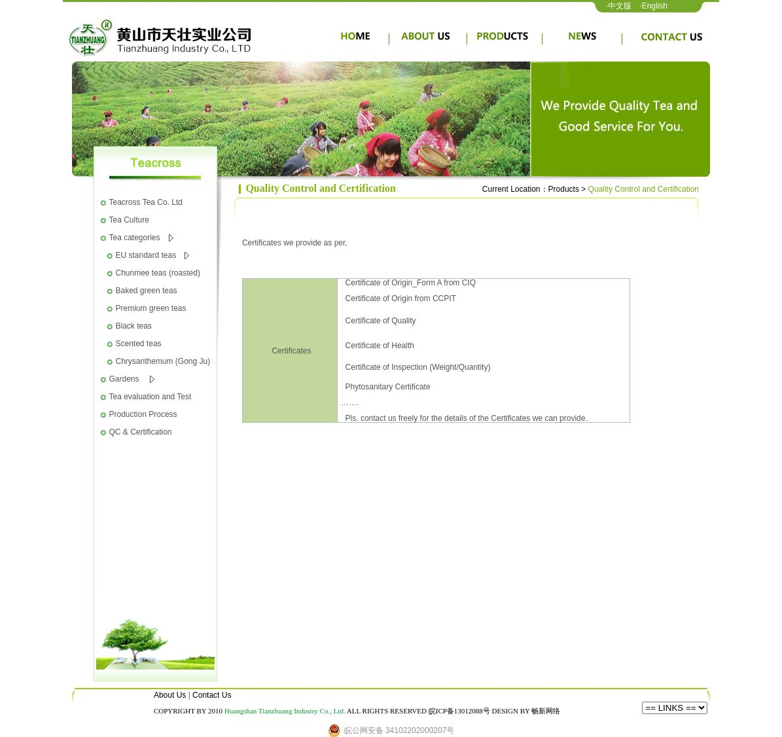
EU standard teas (153, 255)
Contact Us (211, 695)
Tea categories (141, 237)
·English (653, 5)
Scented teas (139, 343)
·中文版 (618, 5)
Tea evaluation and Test (150, 396)
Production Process (143, 414)
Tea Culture (129, 220)
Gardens (131, 379)
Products (563, 189)
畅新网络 (545, 711)
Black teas (134, 326)
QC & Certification (140, 432)
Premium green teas (151, 308)
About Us (170, 695)
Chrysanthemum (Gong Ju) (163, 361)
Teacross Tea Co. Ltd (146, 202)
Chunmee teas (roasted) (158, 273)
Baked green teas (146, 290)
